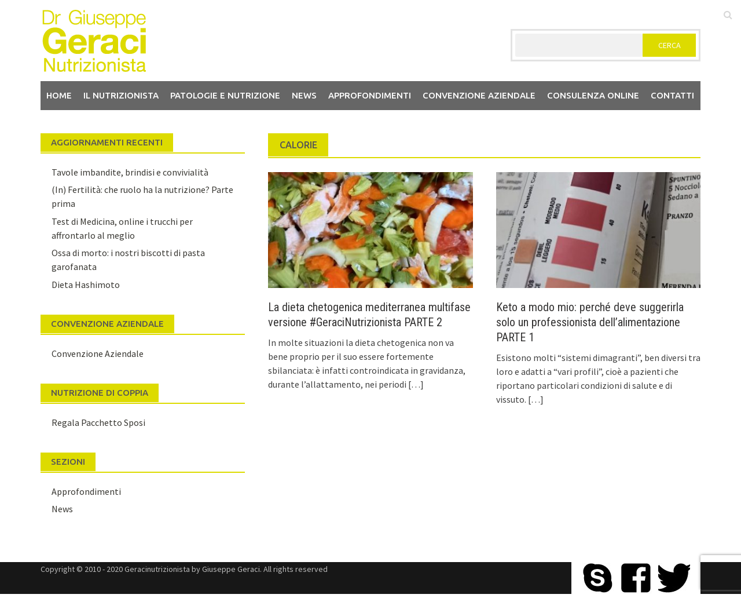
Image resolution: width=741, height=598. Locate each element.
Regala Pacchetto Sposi (98, 422)
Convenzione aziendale (479, 95)
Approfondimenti (369, 95)
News (304, 95)
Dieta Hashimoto (86, 284)
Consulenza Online (593, 95)
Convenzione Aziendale (98, 353)
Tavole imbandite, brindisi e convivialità (130, 172)
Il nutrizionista (121, 95)
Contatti (672, 95)
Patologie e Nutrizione (225, 95)
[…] (415, 384)
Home (59, 95)
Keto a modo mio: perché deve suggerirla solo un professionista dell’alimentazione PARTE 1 (590, 322)
